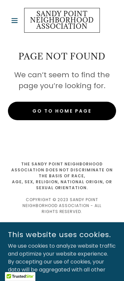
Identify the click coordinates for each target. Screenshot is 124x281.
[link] (62, 20)
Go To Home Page (62, 111)
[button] (16, 20)
